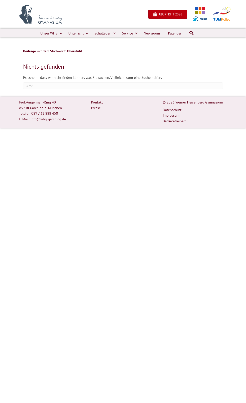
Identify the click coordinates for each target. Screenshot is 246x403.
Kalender (174, 33)
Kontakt (97, 102)
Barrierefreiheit (174, 121)
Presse (96, 108)
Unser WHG (49, 33)
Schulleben (102, 33)
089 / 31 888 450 (44, 113)
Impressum (171, 115)
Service (127, 33)
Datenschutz (172, 110)
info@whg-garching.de (48, 119)
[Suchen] (123, 86)
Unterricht (76, 33)
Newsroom (152, 33)
